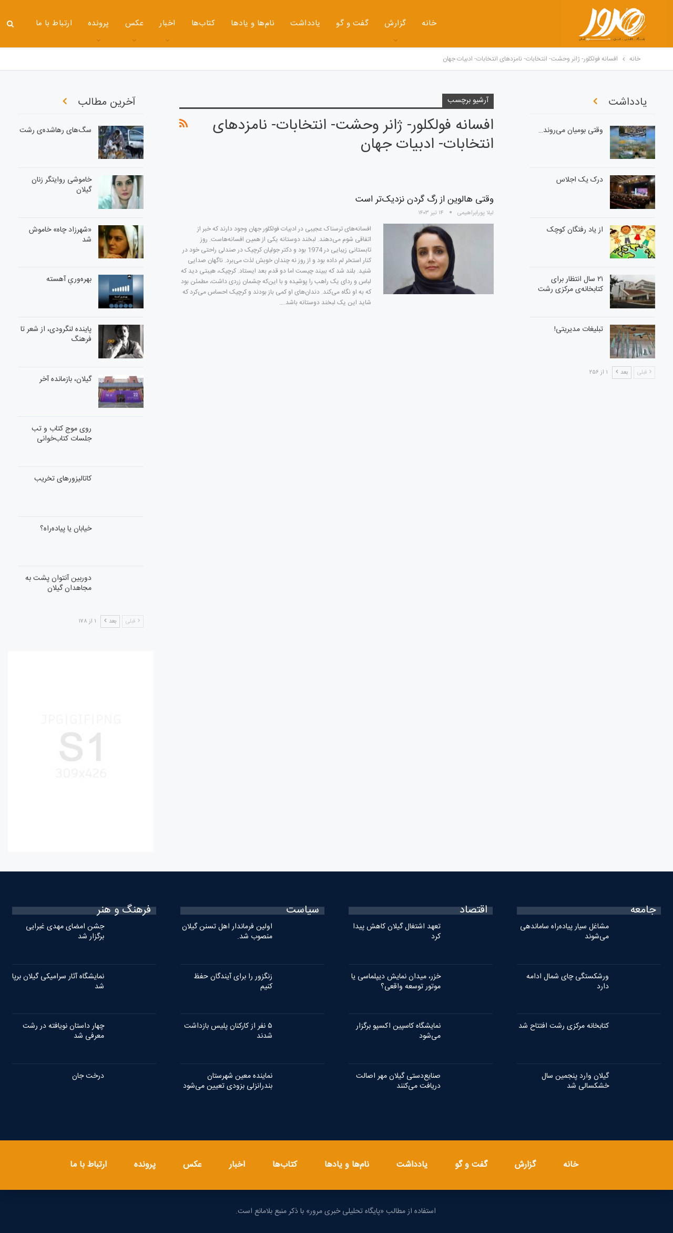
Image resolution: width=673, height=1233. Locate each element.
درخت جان (88, 1076)
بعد (110, 621)
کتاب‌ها (203, 23)
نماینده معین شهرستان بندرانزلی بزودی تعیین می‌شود (227, 1081)
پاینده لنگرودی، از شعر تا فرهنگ (56, 334)
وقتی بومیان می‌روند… (570, 130)
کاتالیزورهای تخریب (62, 479)
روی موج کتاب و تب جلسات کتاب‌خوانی (61, 434)
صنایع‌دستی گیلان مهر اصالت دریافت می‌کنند (398, 1081)
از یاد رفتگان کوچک (575, 230)
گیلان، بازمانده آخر (65, 379)
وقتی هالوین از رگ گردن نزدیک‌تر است (424, 199)
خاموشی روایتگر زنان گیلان (61, 185)
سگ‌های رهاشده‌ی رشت (55, 130)
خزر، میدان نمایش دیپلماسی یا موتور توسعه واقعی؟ (396, 981)
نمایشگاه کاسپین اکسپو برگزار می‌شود (398, 1031)
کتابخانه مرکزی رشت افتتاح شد (563, 1026)
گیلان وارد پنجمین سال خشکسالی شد (575, 1081)
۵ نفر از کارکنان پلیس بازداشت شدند (228, 1031)
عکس (134, 23)
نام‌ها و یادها (252, 23)
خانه (429, 23)
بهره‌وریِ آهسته (68, 279)
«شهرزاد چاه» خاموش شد (60, 235)
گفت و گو (352, 23)
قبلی (133, 621)
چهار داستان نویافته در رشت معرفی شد (63, 1031)
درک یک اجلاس (579, 180)
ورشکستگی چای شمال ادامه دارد (567, 981)
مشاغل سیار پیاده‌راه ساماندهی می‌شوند (564, 931)
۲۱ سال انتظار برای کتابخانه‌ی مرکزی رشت (570, 284)
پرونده (98, 23)
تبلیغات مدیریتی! (578, 329)
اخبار (167, 23)
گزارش (395, 23)
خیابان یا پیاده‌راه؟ (65, 529)
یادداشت (305, 23)
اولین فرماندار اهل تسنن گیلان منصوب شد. (227, 931)
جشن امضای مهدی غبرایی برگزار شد (65, 931)
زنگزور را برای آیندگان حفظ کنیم (232, 981)
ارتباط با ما (54, 23)
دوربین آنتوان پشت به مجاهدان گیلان (58, 583)
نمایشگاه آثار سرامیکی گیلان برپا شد (58, 981)
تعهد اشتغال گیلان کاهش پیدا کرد (397, 931)
